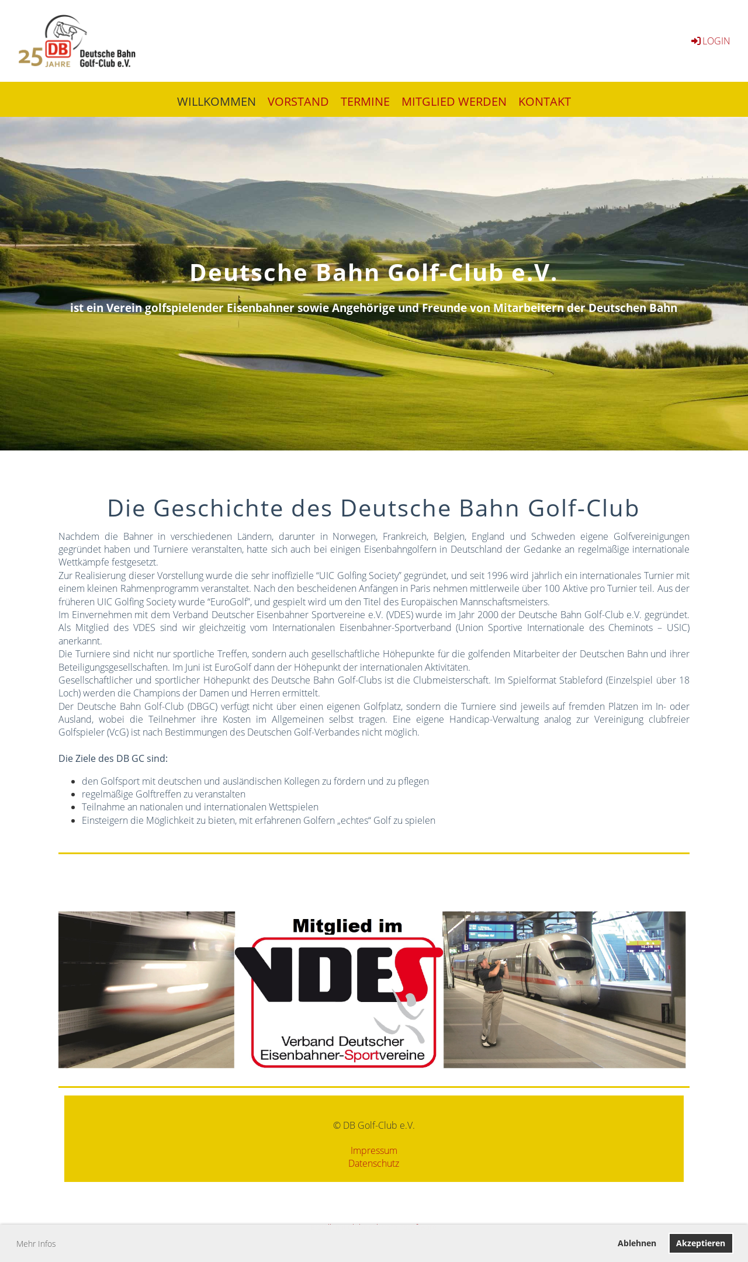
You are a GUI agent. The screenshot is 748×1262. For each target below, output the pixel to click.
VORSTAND (298, 101)
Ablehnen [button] (637, 1243)
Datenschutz (373, 1163)
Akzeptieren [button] (700, 1243)
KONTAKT (544, 101)
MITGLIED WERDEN (454, 101)
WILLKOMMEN (216, 101)
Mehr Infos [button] (36, 1243)
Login (710, 40)
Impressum (374, 1150)
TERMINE (365, 101)
